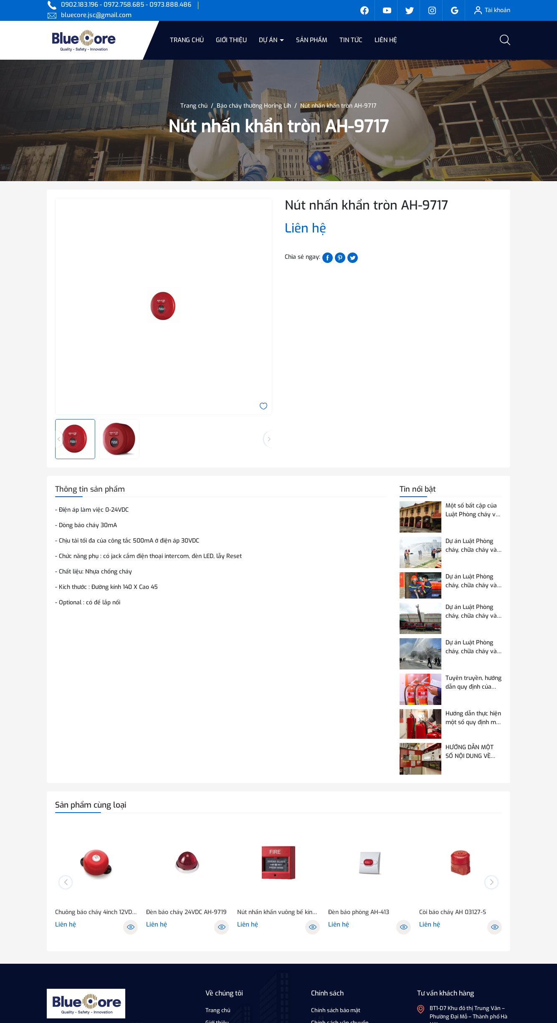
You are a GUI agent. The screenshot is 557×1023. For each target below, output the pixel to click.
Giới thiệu (231, 40)
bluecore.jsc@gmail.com (96, 15)
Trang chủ (187, 40)
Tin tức (350, 40)
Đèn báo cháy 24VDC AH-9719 (186, 912)
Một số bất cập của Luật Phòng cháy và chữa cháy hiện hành (473, 510)
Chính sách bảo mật (335, 1010)
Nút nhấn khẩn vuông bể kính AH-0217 (278, 912)
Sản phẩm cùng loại (91, 805)
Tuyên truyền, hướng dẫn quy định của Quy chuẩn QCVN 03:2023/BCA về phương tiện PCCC (473, 682)
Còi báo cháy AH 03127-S (452, 912)
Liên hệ (386, 40)
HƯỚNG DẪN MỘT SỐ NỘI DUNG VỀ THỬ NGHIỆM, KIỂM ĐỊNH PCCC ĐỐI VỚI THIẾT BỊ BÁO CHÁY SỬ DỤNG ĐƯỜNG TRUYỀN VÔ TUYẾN (472, 751)
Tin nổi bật (418, 489)
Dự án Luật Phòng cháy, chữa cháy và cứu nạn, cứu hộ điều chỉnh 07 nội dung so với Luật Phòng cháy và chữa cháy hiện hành (473, 647)
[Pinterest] (340, 257)
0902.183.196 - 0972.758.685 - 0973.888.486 (126, 4)
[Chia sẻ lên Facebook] (327, 257)
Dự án (269, 40)
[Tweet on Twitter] (352, 257)
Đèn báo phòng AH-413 (358, 912)
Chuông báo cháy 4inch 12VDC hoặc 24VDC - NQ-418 (96, 912)
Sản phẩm (311, 40)
